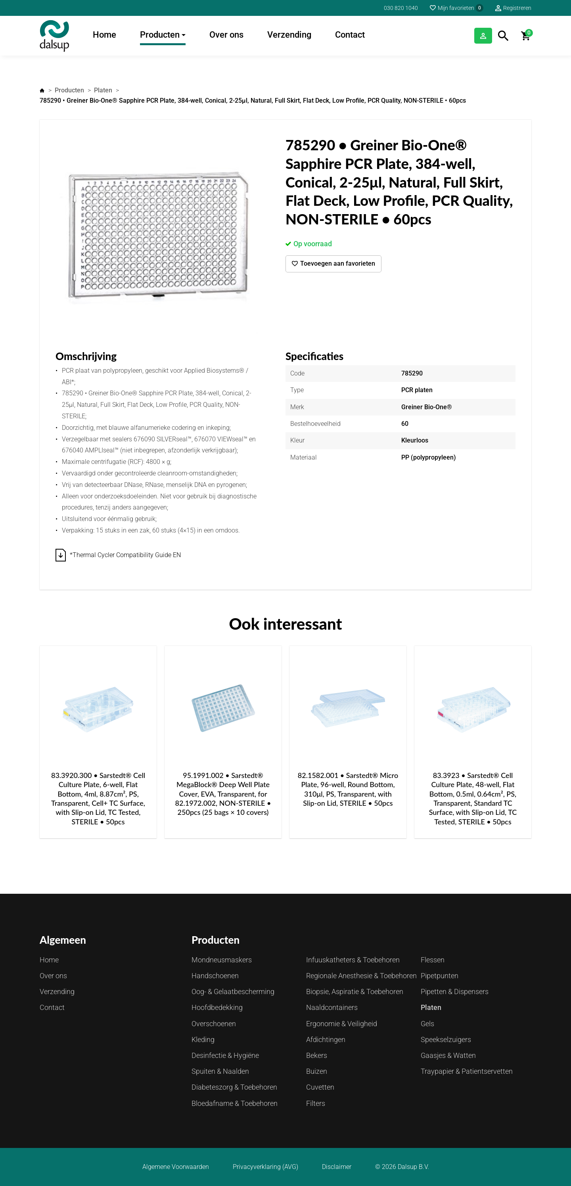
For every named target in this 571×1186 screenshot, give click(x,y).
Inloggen (472, 35)
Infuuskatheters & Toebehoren (353, 960)
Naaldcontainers (332, 1007)
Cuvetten (320, 1087)
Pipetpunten (439, 975)
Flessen (433, 960)
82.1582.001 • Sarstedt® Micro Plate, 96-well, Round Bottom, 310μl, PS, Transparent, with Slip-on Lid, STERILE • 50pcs (348, 789)
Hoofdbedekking (217, 1007)
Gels (427, 1023)
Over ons (226, 35)
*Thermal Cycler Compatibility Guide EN (125, 555)
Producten (160, 35)
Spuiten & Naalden (220, 1071)
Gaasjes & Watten (448, 1055)
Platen (103, 90)
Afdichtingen (325, 1039)
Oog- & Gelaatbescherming (233, 991)
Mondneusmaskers (222, 960)
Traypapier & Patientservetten (467, 1071)
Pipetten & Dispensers (455, 991)
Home (104, 35)
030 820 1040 (401, 8)
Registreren (517, 8)
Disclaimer (336, 1167)
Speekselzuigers (446, 1039)
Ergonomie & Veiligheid (341, 1023)
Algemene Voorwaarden (175, 1167)
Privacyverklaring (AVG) (265, 1167)
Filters (315, 1103)
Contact (350, 35)
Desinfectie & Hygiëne (225, 1055)
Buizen (316, 1071)
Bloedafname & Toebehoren (235, 1103)
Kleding (203, 1039)
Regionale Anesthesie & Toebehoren (361, 975)
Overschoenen (214, 1023)
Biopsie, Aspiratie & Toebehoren (354, 991)
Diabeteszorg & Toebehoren (234, 1087)
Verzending (289, 35)
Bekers (316, 1055)
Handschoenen (215, 975)
